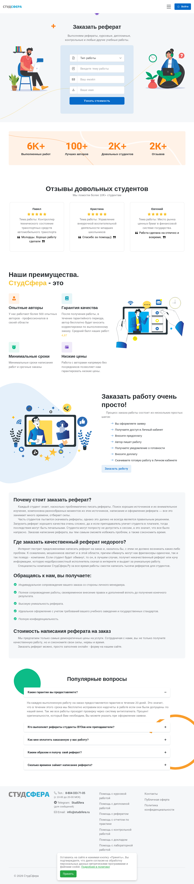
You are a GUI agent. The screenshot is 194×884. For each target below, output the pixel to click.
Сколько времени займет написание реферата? (60, 765)
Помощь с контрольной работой (115, 832)
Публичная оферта (157, 799)
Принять (68, 873)
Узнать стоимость (97, 100)
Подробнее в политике (95, 866)
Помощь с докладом (113, 839)
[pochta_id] (100, 79)
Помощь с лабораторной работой (116, 847)
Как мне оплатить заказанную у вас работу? (58, 739)
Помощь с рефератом (113, 813)
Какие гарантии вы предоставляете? (53, 692)
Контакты (151, 793)
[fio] (100, 90)
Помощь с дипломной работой (114, 806)
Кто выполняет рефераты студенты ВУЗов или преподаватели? (71, 727)
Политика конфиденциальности (159, 807)
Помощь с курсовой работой (112, 796)
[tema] (100, 69)
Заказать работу (116, 468)
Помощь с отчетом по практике (114, 822)
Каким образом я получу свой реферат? (55, 752)
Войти (182, 6)
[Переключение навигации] (169, 6)
